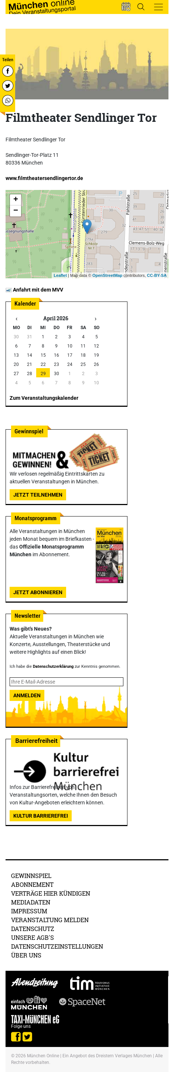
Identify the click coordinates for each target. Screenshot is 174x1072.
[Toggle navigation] (158, 7)
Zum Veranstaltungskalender (44, 398)
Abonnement (32, 884)
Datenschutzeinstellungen (57, 946)
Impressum (29, 911)
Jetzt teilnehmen (37, 495)
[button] (126, 6)
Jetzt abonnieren (37, 592)
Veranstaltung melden (50, 920)
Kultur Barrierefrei (40, 816)
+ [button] (15, 199)
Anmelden (27, 695)
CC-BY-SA (157, 275)
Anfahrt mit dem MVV (34, 290)
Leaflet (60, 275)
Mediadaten (30, 902)
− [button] (15, 210)
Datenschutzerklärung (53, 666)
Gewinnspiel (31, 875)
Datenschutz (32, 928)
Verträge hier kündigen (50, 893)
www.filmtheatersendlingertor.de (44, 178)
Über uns (26, 955)
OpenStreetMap (107, 275)
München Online (43, 1055)
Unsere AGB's (32, 937)
